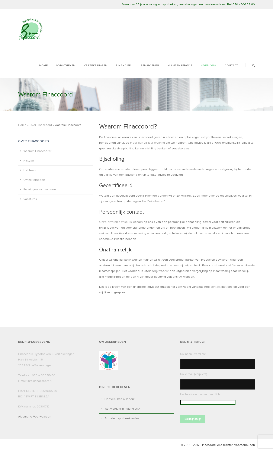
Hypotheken (65, 65)
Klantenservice (180, 65)
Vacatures (30, 199)
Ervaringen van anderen (39, 189)
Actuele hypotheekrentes (122, 418)
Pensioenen (150, 65)
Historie (28, 160)
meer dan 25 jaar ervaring (147, 142)
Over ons (208, 65)
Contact (231, 65)
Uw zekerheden (34, 180)
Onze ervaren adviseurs (115, 222)
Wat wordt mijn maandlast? (122, 408)
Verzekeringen (95, 65)
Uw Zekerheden (153, 201)
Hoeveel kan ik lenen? (120, 399)
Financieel (124, 65)
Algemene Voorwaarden (34, 416)
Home (43, 65)
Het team (29, 170)
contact (216, 287)
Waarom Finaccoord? (37, 151)
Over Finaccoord (40, 125)
